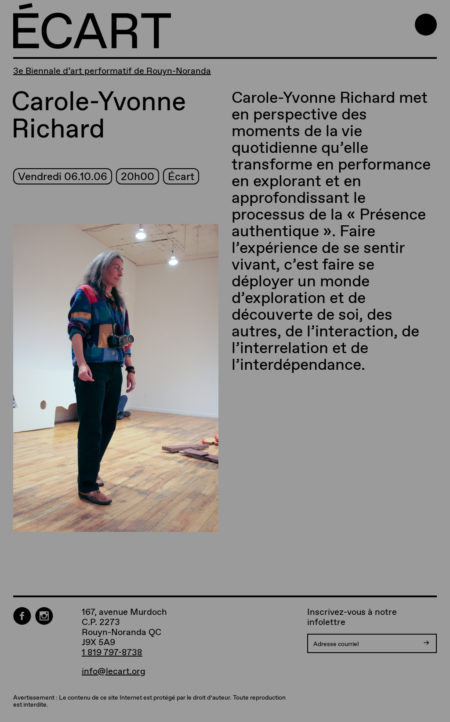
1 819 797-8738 (112, 652)
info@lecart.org (113, 671)
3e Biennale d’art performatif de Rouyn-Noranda (112, 70)
